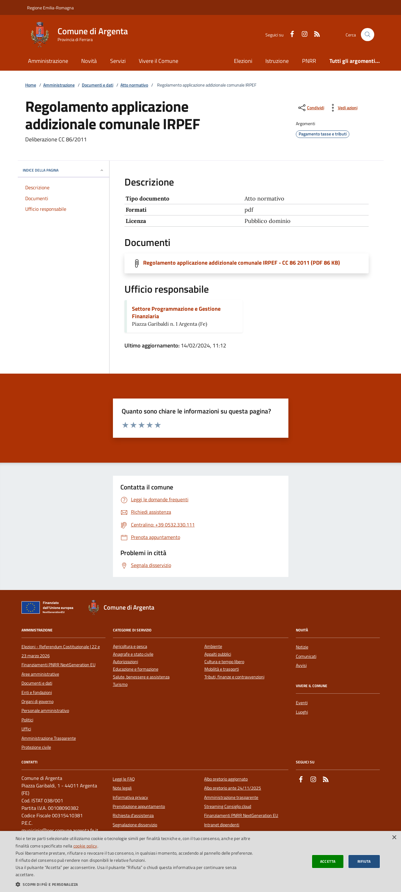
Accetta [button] (328, 861)
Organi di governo (37, 701)
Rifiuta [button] (364, 861)
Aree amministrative (40, 674)
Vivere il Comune (158, 61)
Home (30, 85)
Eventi (302, 702)
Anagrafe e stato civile (133, 654)
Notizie (302, 647)
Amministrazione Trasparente (48, 738)
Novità (89, 61)
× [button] (394, 837)
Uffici (26, 728)
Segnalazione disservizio (135, 824)
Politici (27, 719)
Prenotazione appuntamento (139, 806)
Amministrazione (48, 61)
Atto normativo (134, 85)
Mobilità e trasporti (221, 669)
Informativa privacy (130, 797)
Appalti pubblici (217, 654)
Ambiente (213, 646)
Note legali (122, 788)
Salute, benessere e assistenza (141, 677)
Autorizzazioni (125, 661)
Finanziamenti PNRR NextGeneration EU (58, 664)
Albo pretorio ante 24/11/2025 (232, 788)
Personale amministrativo (45, 710)
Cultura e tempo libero (224, 661)
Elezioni (243, 61)
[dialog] (200, 861)
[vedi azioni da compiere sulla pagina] (343, 108)
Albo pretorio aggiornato (226, 779)
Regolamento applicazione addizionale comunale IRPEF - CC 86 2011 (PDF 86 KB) (241, 263)
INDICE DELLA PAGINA (63, 170)
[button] (135, 884)
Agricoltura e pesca (130, 646)
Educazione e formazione (135, 669)
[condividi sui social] (310, 108)
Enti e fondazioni (36, 692)
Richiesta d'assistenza (133, 815)
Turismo (120, 684)
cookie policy (85, 845)
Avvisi (301, 665)
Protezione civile (36, 747)
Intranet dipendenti (221, 824)
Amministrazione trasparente (231, 797)
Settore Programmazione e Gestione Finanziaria (176, 312)
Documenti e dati (97, 85)
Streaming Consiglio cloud (227, 806)
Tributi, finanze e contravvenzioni (234, 677)
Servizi (118, 61)
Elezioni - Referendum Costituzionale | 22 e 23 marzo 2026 (60, 651)
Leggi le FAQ (124, 779)
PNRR (309, 61)
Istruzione (277, 61)
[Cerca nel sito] (367, 34)
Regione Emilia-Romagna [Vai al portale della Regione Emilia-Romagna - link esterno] (50, 7)
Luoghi (302, 712)
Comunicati (306, 656)
